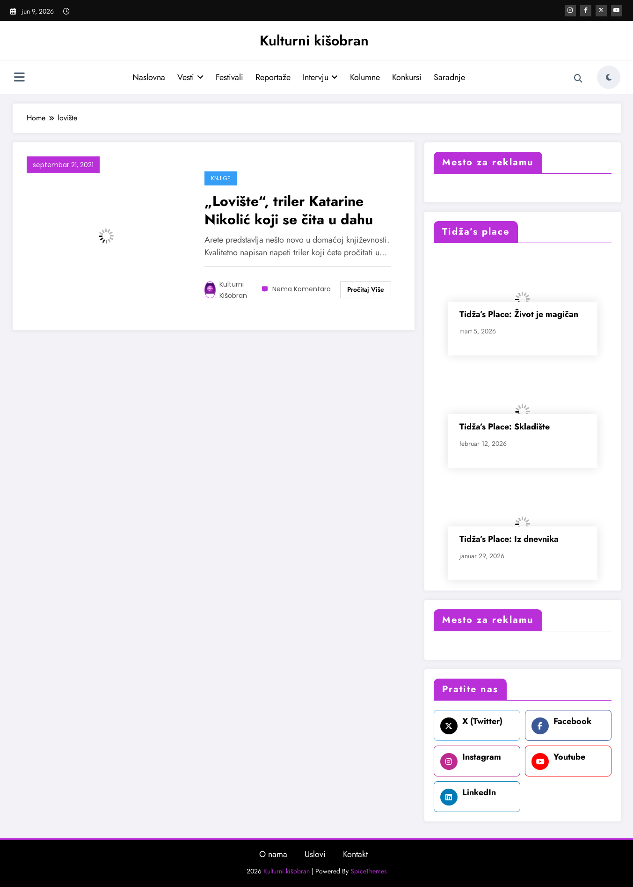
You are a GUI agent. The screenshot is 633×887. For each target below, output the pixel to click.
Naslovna (148, 77)
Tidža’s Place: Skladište (504, 427)
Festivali (229, 77)
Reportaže (273, 77)
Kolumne (365, 77)
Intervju (320, 77)
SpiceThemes (368, 871)
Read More (365, 289)
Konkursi (407, 77)
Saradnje (449, 77)
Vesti (190, 77)
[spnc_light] (608, 77)
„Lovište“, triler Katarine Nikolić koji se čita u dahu (288, 210)
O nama (273, 854)
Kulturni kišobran (314, 40)
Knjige (220, 178)
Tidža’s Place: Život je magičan (518, 314)
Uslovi (315, 854)
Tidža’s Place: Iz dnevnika (509, 539)
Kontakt (355, 854)
